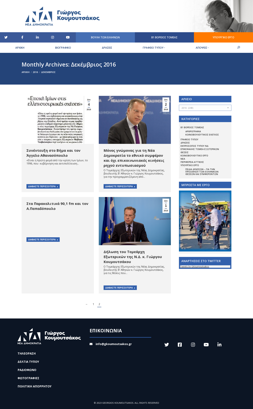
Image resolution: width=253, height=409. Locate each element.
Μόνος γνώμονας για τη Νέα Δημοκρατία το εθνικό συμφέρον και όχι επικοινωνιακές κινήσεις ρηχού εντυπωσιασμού (134, 158)
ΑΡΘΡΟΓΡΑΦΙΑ (193, 131)
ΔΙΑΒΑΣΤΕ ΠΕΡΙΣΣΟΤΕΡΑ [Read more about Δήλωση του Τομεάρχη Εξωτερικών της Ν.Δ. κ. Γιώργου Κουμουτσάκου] (120, 287)
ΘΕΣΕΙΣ (184, 152)
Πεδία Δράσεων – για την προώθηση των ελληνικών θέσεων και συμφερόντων (201, 171)
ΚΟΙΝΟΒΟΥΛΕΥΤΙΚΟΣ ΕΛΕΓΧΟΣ (202, 134)
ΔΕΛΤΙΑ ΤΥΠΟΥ (28, 362)
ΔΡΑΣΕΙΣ (185, 142)
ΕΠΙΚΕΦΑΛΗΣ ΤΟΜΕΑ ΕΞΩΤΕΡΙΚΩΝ (200, 149)
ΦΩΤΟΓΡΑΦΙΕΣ (28, 378)
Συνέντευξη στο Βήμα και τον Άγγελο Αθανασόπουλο (53, 153)
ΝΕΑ (183, 159)
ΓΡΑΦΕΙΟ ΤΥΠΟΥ (189, 139)
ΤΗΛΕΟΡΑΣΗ (27, 353)
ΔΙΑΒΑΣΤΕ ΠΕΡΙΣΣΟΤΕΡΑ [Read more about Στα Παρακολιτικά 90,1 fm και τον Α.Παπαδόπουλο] (43, 239)
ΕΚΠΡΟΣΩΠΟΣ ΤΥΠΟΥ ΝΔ (194, 146)
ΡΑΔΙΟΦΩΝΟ (27, 370)
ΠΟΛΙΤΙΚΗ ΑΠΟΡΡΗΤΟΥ (34, 386)
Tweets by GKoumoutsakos (194, 266)
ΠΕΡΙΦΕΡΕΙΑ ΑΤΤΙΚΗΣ (192, 162)
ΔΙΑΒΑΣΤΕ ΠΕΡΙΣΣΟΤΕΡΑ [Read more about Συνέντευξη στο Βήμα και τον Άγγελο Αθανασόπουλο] (43, 186)
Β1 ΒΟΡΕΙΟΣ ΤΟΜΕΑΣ (192, 127)
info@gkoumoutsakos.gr (111, 344)
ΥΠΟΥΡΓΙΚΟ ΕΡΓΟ (190, 165)
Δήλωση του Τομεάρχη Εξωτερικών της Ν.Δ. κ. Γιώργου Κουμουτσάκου (133, 256)
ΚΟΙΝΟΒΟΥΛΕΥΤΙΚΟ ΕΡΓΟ (194, 155)
